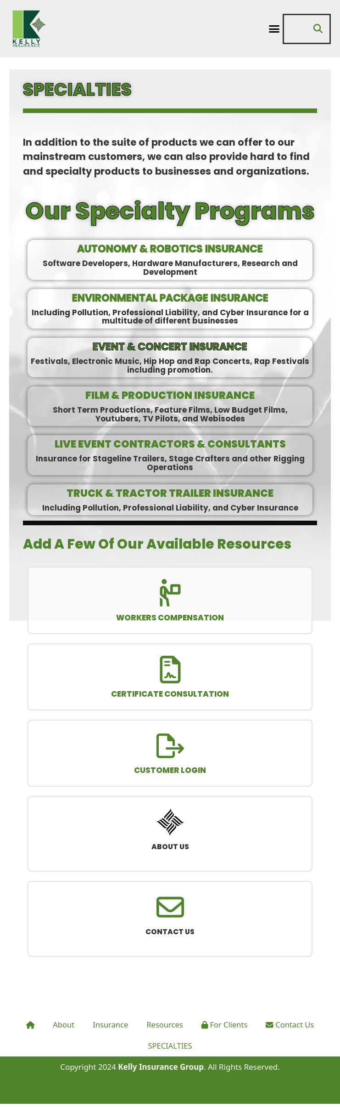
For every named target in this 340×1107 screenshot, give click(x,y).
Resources (164, 1028)
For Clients (225, 1028)
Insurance (109, 1028)
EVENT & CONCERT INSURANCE (170, 347)
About (61, 1028)
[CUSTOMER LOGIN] (170, 747)
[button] (274, 29)
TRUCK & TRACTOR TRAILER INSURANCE (170, 493)
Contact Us (292, 1028)
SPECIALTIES (170, 1049)
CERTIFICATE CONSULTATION (170, 695)
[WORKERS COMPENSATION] (170, 593)
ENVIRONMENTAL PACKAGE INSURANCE (170, 298)
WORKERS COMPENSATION (170, 618)
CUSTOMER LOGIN (170, 772)
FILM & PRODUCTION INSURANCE (170, 395)
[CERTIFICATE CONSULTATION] (170, 670)
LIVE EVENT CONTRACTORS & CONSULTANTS (170, 444)
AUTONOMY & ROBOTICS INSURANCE (170, 249)
